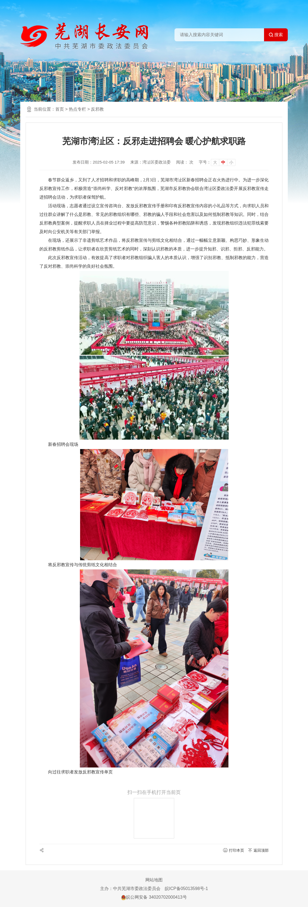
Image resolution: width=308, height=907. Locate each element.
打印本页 (236, 850)
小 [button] (231, 162)
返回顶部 (261, 850)
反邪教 (97, 109)
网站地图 (154, 880)
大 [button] (215, 162)
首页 (59, 109)
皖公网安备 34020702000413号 (154, 897)
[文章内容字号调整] (217, 162)
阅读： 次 (184, 162)
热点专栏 (77, 109)
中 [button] (223, 162)
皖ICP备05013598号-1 (186, 888)
